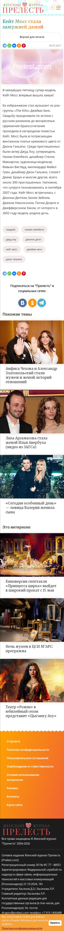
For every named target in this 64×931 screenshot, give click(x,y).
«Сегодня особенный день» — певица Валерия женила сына (31, 507)
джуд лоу (11, 239)
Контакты (13, 796)
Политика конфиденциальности (28, 750)
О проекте (13, 741)
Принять (55, 922)
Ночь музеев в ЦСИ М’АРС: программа (29, 648)
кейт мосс (11, 249)
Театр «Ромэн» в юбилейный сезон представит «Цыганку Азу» (31, 711)
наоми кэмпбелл (34, 229)
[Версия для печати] (32, 37)
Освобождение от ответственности (30, 766)
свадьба (10, 229)
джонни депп (33, 239)
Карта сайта (14, 805)
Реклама (12, 788)
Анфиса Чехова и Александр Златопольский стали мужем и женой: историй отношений (31, 375)
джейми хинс (34, 249)
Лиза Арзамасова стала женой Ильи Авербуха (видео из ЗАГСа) (26, 442)
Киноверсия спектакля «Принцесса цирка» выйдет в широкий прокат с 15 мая (31, 585)
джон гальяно (14, 259)
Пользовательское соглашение (27, 758)
